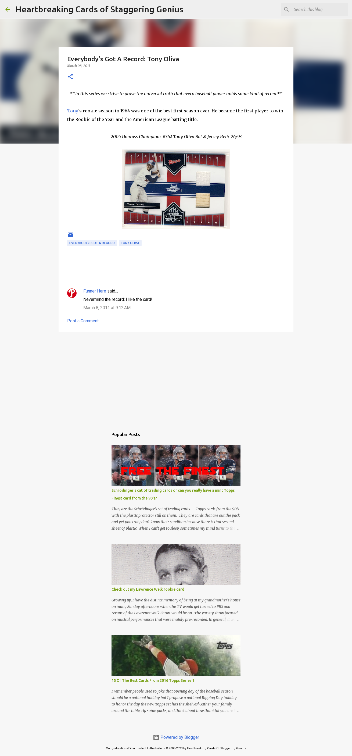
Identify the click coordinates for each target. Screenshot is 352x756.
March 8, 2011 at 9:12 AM (107, 307)
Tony (72, 110)
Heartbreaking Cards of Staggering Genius (99, 9)
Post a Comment (83, 320)
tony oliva (130, 243)
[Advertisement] (176, 377)
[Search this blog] (319, 9)
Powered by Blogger (176, 737)
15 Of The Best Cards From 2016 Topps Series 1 (153, 680)
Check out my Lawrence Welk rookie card (148, 589)
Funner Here (94, 291)
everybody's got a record (92, 243)
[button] (70, 77)
